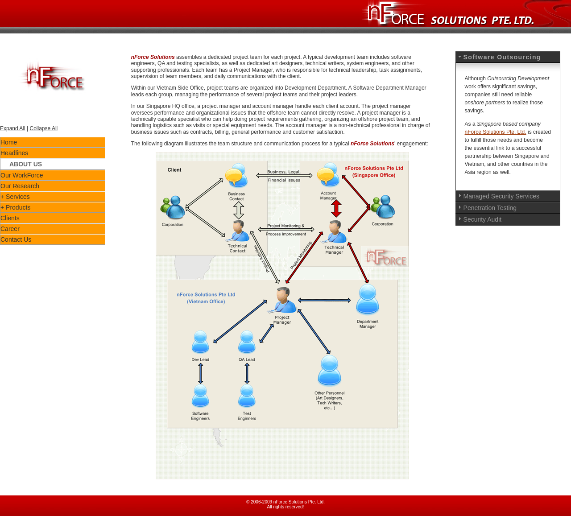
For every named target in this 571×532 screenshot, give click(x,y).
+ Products (15, 207)
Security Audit (482, 219)
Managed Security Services (501, 196)
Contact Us (15, 239)
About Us (25, 164)
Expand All (12, 128)
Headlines (14, 153)
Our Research (19, 186)
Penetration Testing (490, 207)
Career (10, 228)
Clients (10, 218)
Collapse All (44, 128)
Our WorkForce (21, 175)
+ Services (15, 196)
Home (8, 142)
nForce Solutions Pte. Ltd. (495, 132)
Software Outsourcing (502, 57)
